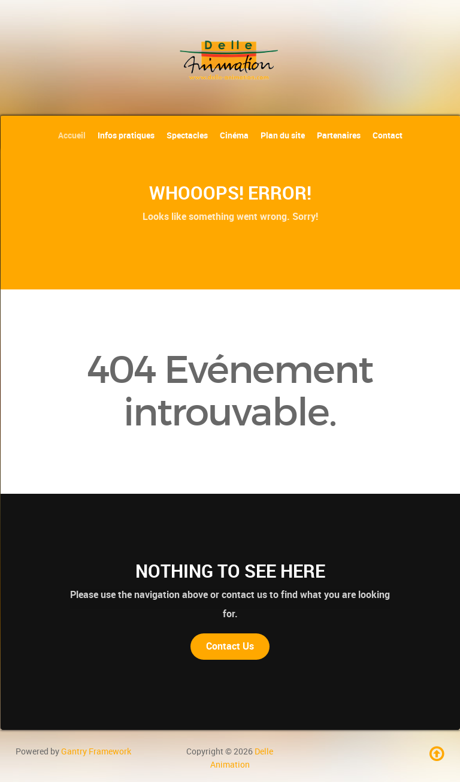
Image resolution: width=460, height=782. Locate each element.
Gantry (96, 751)
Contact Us (230, 646)
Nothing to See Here (230, 571)
